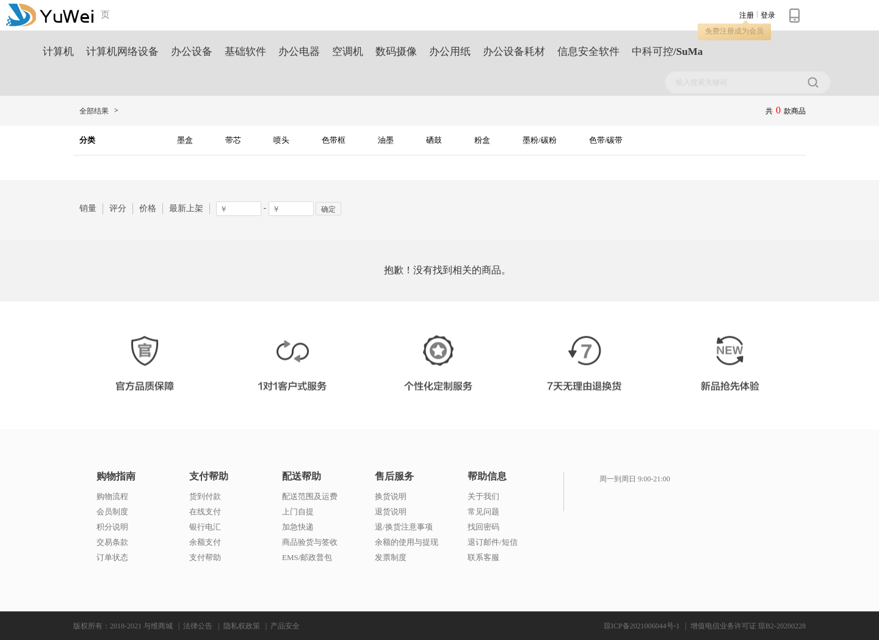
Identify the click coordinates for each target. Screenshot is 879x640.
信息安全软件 (588, 51)
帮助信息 (487, 476)
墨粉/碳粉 (540, 140)
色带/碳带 (606, 140)
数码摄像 (396, 51)
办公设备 (191, 51)
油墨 (386, 140)
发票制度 (391, 557)
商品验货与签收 (310, 542)
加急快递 (298, 527)
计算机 (58, 51)
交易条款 (112, 542)
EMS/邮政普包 (307, 557)
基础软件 (245, 51)
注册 (746, 15)
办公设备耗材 (514, 51)
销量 (87, 208)
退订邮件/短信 (493, 542)
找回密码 (483, 527)
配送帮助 (301, 476)
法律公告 (197, 626)
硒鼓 (434, 140)
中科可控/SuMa (667, 51)
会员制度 (112, 512)
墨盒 (185, 140)
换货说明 (391, 496)
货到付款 (205, 496)
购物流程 (112, 496)
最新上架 (186, 208)
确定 (328, 209)
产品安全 (285, 626)
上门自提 (298, 512)
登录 (768, 15)
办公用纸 (450, 51)
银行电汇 (205, 527)
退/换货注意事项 (404, 527)
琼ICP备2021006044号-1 (642, 626)
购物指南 (116, 476)
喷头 (281, 140)
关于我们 (483, 496)
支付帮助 (208, 476)
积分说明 (112, 527)
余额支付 (205, 542)
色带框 (333, 140)
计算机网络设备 (122, 51)
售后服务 (394, 476)
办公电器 (299, 51)
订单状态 (112, 557)
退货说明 (391, 512)
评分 (117, 208)
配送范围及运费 (310, 496)
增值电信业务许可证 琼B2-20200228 (748, 626)
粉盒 (482, 140)
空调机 (347, 51)
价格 (147, 208)
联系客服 (483, 557)
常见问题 (483, 512)
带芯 (233, 140)
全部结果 (94, 111)
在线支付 (205, 512)
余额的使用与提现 (406, 542)
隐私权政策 (241, 626)
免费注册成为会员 (734, 31)
